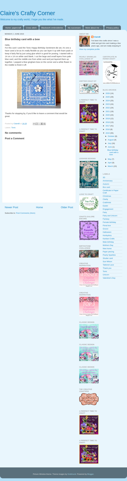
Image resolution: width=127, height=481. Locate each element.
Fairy (105, 212)
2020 (108, 115)
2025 (108, 97)
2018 (108, 122)
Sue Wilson (107, 261)
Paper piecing (108, 252)
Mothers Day (108, 245)
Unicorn (106, 275)
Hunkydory (107, 235)
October (111, 136)
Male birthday (108, 242)
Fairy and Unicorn (110, 216)
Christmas (107, 196)
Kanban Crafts (109, 239)
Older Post (67, 207)
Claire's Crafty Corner (27, 13)
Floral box (107, 225)
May (110, 159)
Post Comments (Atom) (25, 213)
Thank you (107, 268)
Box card (106, 187)
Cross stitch (31, 28)
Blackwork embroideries (52, 28)
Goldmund (71, 474)
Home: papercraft (13, 28)
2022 (108, 108)
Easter (105, 206)
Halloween (107, 232)
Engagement (108, 209)
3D (104, 177)
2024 (108, 101)
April (110, 163)
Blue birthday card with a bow (112, 152)
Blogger (90, 474)
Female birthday (109, 222)
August (111, 140)
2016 (108, 129)
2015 (108, 133)
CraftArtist (107, 202)
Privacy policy (112, 28)
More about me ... (93, 28)
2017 (108, 126)
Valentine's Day (109, 278)
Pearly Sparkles (109, 255)
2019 (108, 119)
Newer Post (11, 207)
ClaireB (97, 37)
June (110, 147)
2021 (108, 111)
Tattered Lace (108, 265)
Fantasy (106, 219)
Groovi (105, 229)
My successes (74, 28)
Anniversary (108, 181)
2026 (108, 93)
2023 (108, 104)
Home (39, 207)
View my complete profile (89, 49)
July (110, 143)
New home (107, 248)
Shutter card (108, 258)
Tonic (13, 128)
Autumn (106, 184)
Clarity (105, 199)
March (110, 166)
